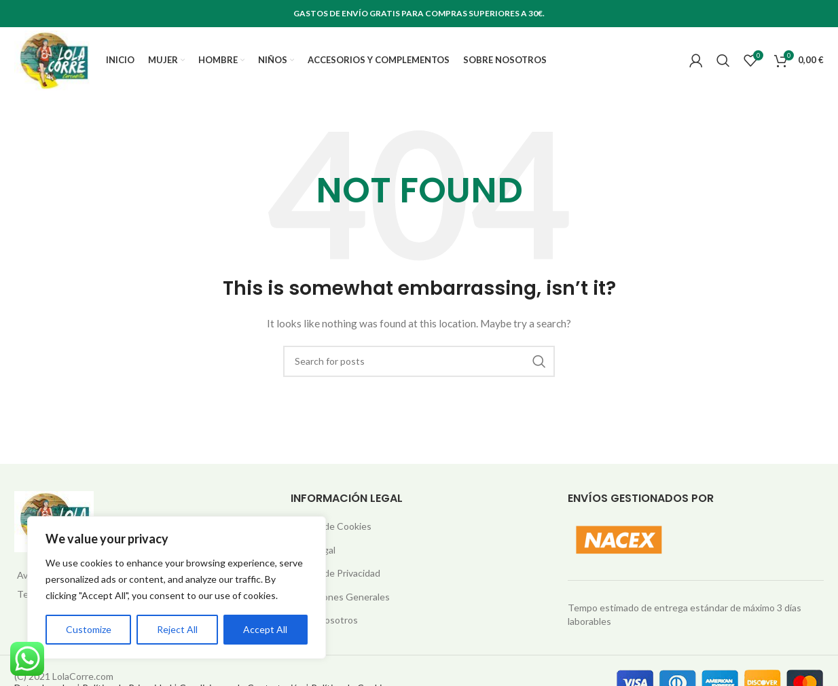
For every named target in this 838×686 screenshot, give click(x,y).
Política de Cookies (331, 534)
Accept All (265, 629)
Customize (88, 629)
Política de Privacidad (335, 582)
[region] (176, 587)
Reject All (177, 629)
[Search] (723, 64)
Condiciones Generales (340, 605)
